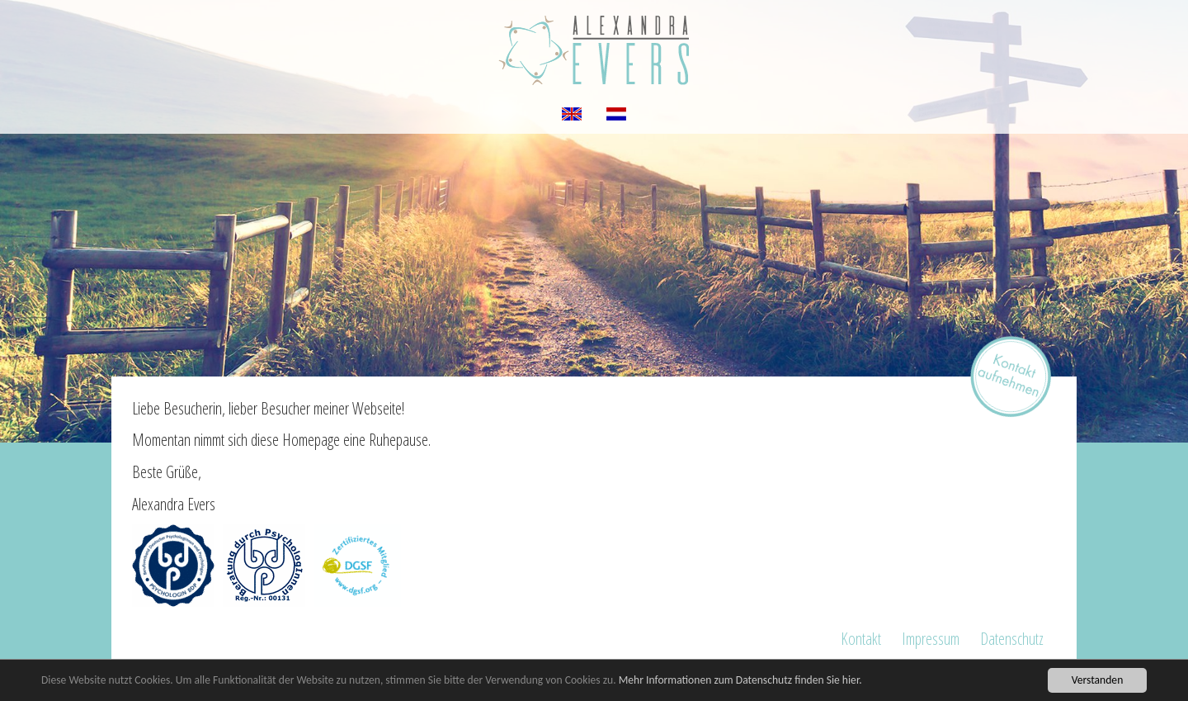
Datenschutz (1012, 639)
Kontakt (861, 639)
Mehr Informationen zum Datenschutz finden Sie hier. (740, 680)
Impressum (930, 639)
